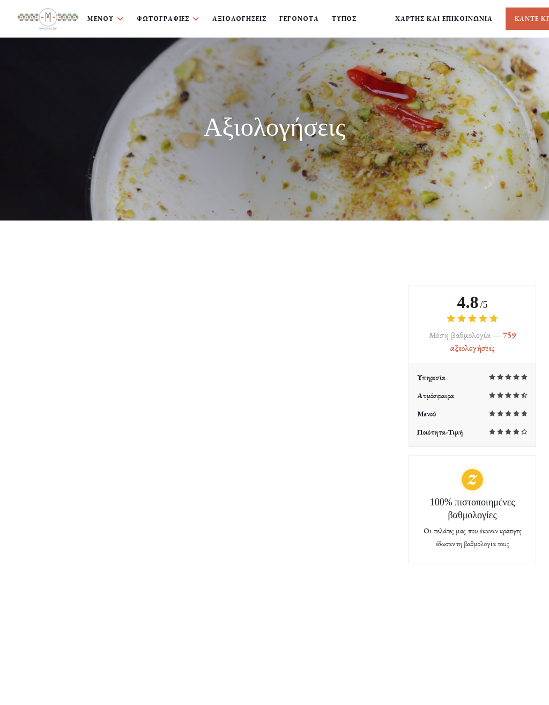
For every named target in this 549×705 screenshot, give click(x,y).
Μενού (105, 18)
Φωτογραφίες (168, 18)
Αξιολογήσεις (239, 18)
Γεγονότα (299, 18)
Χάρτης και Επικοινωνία (443, 18)
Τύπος (344, 18)
